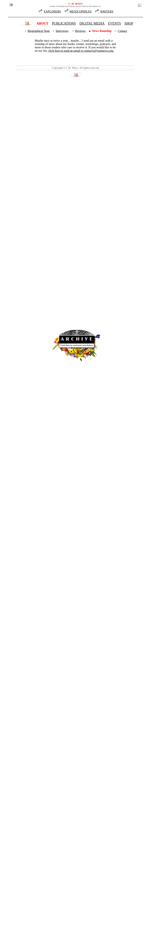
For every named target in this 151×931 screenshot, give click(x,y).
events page (36, 278)
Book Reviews (66, 242)
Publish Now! (40, 284)
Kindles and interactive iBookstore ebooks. (64, 311)
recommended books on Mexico (57, 321)
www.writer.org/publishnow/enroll (55, 305)
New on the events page (28, 666)
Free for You (65, 467)
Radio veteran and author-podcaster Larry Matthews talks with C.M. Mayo (59, 355)
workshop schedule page (63, 278)
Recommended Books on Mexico (81, 111)
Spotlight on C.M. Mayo (29, 645)
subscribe (72, 791)
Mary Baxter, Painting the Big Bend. (70, 842)
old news (131, 889)
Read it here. (45, 791)
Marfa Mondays (54, 361)
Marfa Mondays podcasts (34, 147)
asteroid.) (20, 187)
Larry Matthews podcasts (39, 365)
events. (41, 872)
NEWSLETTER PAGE (121, 7)
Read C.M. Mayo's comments (34, 672)
